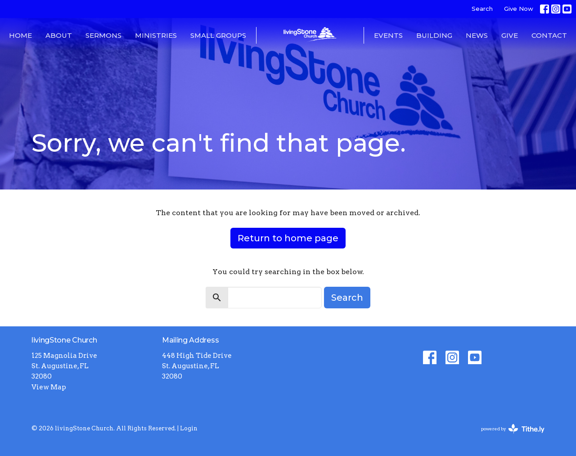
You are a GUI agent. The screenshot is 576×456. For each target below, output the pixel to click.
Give (509, 35)
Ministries (156, 35)
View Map (49, 387)
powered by (512, 429)
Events (388, 35)
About (58, 35)
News (477, 35)
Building (434, 35)
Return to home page (288, 238)
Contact (549, 35)
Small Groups (218, 35)
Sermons (104, 35)
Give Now (518, 8)
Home (20, 35)
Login (189, 428)
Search (482, 8)
